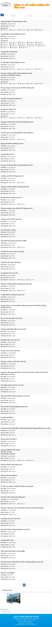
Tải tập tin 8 (22, 44)
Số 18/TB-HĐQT (11, 90)
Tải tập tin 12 (14, 46)
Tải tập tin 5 (39, 30)
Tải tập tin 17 (14, 47)
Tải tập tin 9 (30, 44)
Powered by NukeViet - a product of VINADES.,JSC (26, 624)
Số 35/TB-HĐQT (11, 409)
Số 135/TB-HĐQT (11, 135)
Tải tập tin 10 (39, 44)
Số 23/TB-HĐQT (11, 286)
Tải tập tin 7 (13, 44)
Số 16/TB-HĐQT (11, 210)
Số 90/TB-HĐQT (11, 376)
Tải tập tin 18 (23, 47)
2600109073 (10, 575)
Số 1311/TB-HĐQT (12, 221)
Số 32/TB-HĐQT (11, 189)
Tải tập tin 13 (23, 46)
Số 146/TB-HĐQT (11, 124)
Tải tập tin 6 (4, 44)
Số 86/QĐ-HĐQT (11, 232)
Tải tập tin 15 (42, 46)
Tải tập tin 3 (22, 30)
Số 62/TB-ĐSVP (11, 521)
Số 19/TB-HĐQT (11, 430)
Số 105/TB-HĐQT (11, 510)
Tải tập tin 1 (4, 30)
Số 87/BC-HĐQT (11, 387)
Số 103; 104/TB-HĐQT (12, 499)
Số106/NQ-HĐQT (11, 488)
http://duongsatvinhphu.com (28, 623)
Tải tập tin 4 (30, 30)
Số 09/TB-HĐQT (11, 564)
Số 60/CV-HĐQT (11, 253)
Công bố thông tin (11, 23)
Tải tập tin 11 (5, 46)
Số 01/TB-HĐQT (11, 467)
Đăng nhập (13, 15)
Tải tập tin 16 (5, 47)
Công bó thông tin (11, 146)
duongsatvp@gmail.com (27, 621)
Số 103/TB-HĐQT (11, 353)
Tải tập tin (12, 58)
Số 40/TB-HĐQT (11, 77)
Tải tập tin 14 (33, 46)
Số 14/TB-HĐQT (11, 309)
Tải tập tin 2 (13, 30)
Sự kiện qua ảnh (7, 590)
